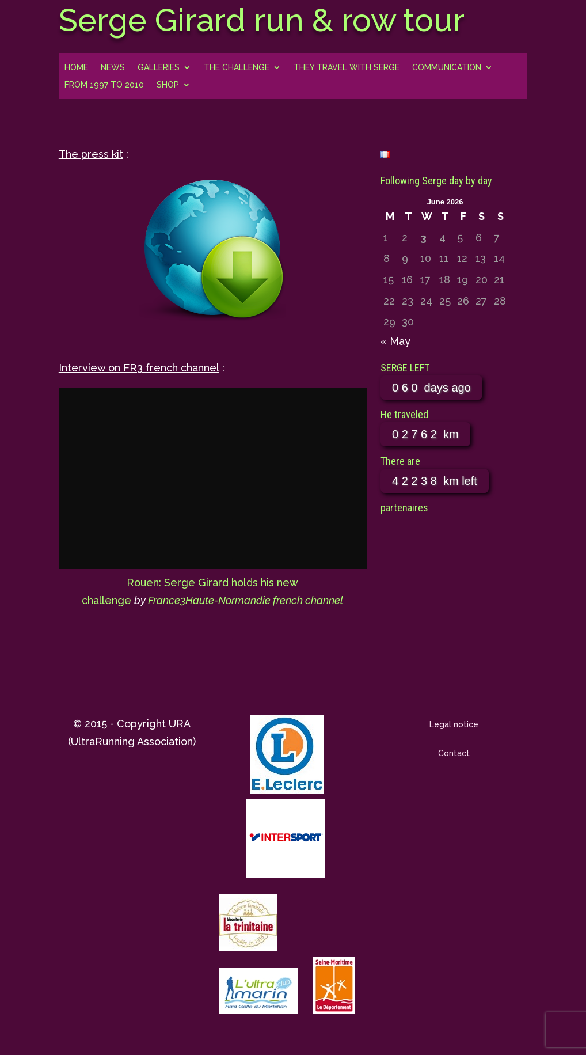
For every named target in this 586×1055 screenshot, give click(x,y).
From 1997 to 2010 (104, 85)
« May (395, 341)
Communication (446, 67)
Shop (168, 85)
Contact (454, 753)
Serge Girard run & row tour (262, 20)
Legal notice (453, 724)
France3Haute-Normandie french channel (245, 600)
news (113, 67)
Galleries (159, 67)
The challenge (236, 67)
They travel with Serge (346, 67)
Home (76, 67)
